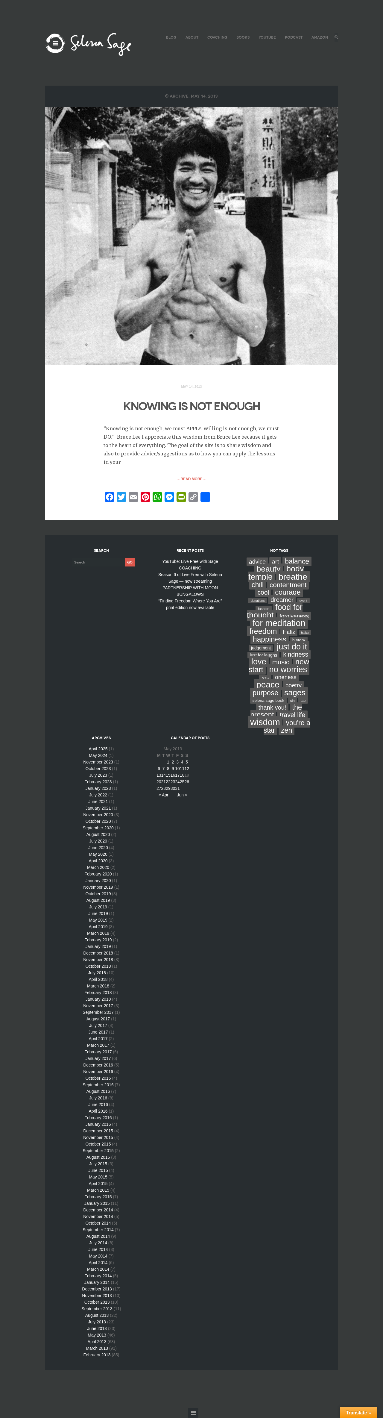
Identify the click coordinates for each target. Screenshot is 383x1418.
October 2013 (97, 1302)
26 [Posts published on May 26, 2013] (186, 782)
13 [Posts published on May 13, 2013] (158, 775)
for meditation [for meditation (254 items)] (279, 623)
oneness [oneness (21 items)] (286, 677)
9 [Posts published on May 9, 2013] (173, 768)
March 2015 (98, 1190)
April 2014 (98, 1263)
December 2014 (98, 1210)
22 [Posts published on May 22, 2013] (168, 782)
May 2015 (98, 1177)
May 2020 (98, 854)
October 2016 (98, 1078)
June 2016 (98, 1104)
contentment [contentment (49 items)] (288, 585)
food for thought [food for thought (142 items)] (275, 611)
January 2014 (97, 1282)
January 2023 (98, 788)
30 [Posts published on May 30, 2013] (173, 788)
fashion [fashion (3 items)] (263, 609)
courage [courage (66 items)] (287, 592)
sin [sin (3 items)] (292, 701)
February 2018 (98, 992)
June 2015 (98, 1170)
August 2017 (98, 1019)
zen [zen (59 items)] (286, 730)
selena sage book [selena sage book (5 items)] (268, 701)
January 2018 (98, 999)
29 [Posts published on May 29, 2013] (168, 788)
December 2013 (97, 1289)
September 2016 (98, 1085)
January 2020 (98, 880)
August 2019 (98, 900)
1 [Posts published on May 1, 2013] (168, 762)
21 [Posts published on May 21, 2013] (163, 782)
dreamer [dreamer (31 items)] (282, 599)
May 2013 (97, 1335)
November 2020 (98, 815)
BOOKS (242, 37)
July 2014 (98, 1243)
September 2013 (97, 1309)
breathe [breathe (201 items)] (293, 577)
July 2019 (98, 907)
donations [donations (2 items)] (258, 601)
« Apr (163, 795)
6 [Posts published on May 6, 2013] (159, 768)
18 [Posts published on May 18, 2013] (182, 775)
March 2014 (98, 1269)
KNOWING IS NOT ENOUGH (191, 406)
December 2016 (98, 1065)
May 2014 (98, 1256)
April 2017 (98, 1039)
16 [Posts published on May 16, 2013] (173, 775)
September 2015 (98, 1151)
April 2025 (98, 749)
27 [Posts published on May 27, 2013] (158, 788)
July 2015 (98, 1164)
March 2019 (98, 933)
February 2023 (98, 782)
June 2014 (98, 1249)
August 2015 (98, 1157)
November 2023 (98, 762)
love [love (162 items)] (258, 661)
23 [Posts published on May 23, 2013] (173, 782)
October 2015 (98, 1144)
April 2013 (97, 1342)
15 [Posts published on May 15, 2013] (168, 775)
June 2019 (98, 913)
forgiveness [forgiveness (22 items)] (294, 616)
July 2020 (98, 841)
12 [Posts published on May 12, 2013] (186, 768)
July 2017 (98, 1025)
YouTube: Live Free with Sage (190, 561)
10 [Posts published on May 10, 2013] (177, 768)
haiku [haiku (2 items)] (304, 633)
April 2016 (98, 1111)
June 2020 (98, 848)
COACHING (216, 37)
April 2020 (98, 861)
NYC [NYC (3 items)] (265, 678)
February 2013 (97, 1355)
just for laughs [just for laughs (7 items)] (263, 655)
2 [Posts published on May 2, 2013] (173, 762)
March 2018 (98, 986)
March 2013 (97, 1348)
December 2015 (98, 1131)
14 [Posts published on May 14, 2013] (163, 775)
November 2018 (98, 960)
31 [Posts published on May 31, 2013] (177, 788)
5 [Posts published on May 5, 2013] (187, 762)
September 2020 (98, 828)
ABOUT (191, 37)
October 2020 (98, 821)
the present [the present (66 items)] (276, 711)
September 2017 (98, 1012)
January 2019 (98, 946)
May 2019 (98, 920)
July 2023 (98, 775)
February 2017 (98, 1052)
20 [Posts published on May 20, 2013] (158, 782)
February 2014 (98, 1276)
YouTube (266, 37)
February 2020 (98, 874)
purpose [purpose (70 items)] (265, 693)
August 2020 (98, 834)
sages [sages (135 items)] (295, 692)
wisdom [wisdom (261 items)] (265, 722)
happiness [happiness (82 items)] (269, 639)
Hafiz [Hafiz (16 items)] (289, 632)
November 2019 (98, 887)
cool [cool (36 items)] (263, 592)
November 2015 (98, 1137)
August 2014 (98, 1236)
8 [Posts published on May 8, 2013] (168, 768)
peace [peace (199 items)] (267, 685)
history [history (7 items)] (298, 640)
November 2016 (98, 1071)
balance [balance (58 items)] (297, 562)
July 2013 (97, 1322)
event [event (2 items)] (303, 601)
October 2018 (98, 966)
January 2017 (98, 1058)
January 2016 (98, 1124)
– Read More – (191, 479)
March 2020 (98, 867)
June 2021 (98, 801)
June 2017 (98, 1032)
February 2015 (98, 1197)
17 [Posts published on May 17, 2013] (177, 775)
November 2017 (98, 1006)
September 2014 (98, 1230)
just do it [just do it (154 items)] (292, 647)
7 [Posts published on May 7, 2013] (163, 768)
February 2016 (98, 1118)
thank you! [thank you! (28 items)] (272, 708)
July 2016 (98, 1098)
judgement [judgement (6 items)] (261, 648)
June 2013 (97, 1328)
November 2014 (98, 1216)
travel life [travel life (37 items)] (292, 715)
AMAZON (319, 37)
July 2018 (97, 973)
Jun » (182, 795)
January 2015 (97, 1203)
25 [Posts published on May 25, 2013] (182, 782)
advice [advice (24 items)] (257, 562)
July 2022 (98, 795)
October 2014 (98, 1223)
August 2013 (97, 1315)
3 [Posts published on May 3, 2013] (177, 762)
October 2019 (98, 894)
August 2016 (98, 1091)
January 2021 (98, 808)
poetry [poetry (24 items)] (293, 685)
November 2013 (97, 1295)
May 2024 (98, 755)
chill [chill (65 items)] (258, 585)
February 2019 (98, 940)
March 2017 (98, 1045)
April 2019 (98, 927)
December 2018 (98, 953)
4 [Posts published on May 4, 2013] (182, 762)
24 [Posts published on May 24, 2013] (177, 782)
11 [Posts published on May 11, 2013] (182, 768)
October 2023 (98, 768)
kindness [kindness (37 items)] (295, 654)
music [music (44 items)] (280, 662)
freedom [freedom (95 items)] (263, 631)
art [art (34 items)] (275, 561)
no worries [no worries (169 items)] (288, 669)
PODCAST (293, 37)
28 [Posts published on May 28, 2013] (163, 788)
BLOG (170, 37)
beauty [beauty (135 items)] (269, 569)
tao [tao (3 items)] (303, 701)
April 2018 (98, 979)
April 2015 (98, 1183)
